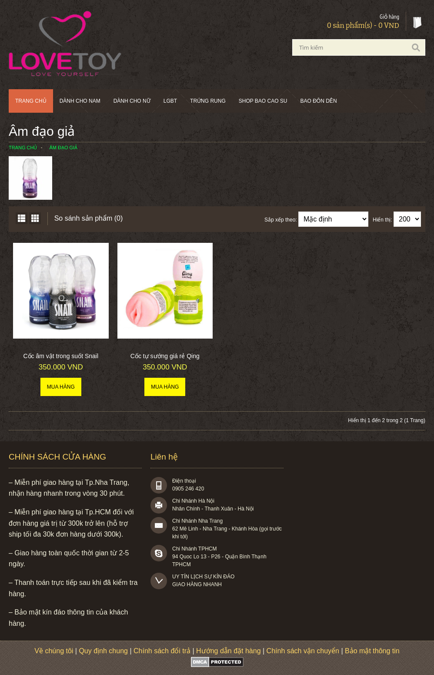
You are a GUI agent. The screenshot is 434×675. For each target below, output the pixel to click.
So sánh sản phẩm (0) (88, 218)
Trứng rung (208, 101)
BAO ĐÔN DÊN (318, 101)
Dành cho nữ (132, 101)
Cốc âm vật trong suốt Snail (60, 356)
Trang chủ (31, 101)
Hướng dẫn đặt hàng (228, 651)
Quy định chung (103, 651)
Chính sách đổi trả (162, 651)
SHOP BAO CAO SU (263, 101)
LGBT (170, 101)
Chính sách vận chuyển (303, 651)
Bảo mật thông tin (372, 651)
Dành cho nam (80, 101)
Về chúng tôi (53, 651)
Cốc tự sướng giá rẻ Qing (165, 356)
